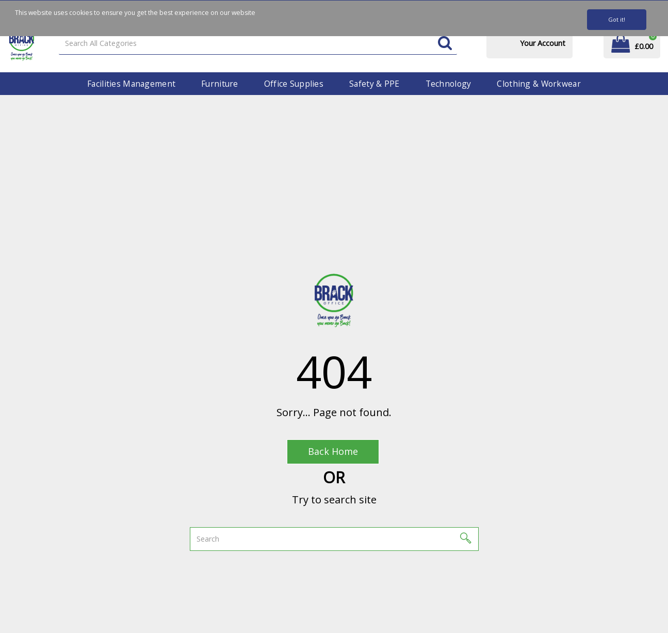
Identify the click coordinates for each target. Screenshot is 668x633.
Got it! (616, 19)
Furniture (219, 83)
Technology (448, 83)
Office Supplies (293, 83)
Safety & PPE (374, 83)
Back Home (333, 451)
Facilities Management (131, 83)
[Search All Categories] (258, 44)
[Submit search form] (445, 43)
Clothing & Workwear (538, 83)
